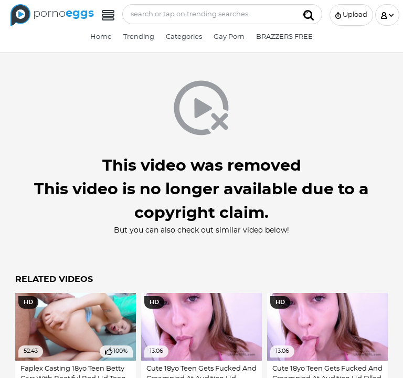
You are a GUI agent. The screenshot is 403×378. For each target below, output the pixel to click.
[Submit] (308, 14)
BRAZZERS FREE (284, 37)
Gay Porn (229, 37)
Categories (184, 37)
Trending (138, 37)
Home (101, 37)
